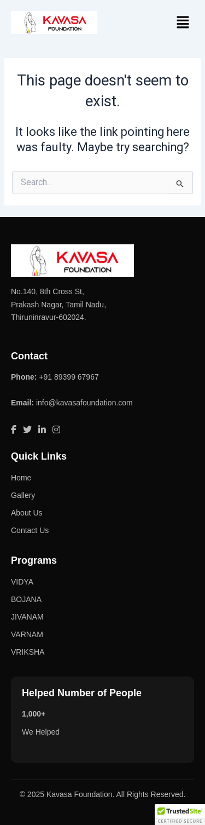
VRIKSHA (27, 652)
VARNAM (27, 634)
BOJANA (26, 599)
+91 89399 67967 (68, 377)
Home (21, 477)
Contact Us (30, 530)
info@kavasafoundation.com (84, 402)
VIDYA (22, 581)
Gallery (23, 495)
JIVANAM (27, 616)
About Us (27, 512)
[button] (183, 23)
